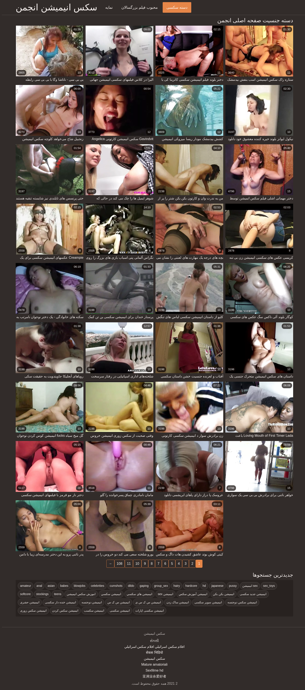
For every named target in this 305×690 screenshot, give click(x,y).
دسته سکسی (175, 7)
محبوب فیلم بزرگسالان (137, 7)
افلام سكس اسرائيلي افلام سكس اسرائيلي (152, 646)
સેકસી (152, 641)
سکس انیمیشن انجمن (54, 7)
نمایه (107, 7)
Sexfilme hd (152, 670)
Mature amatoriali (152, 664)
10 (135, 563)
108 (118, 563)
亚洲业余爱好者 (152, 676)
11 (127, 563)
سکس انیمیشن (152, 658)
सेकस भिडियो (152, 652)
